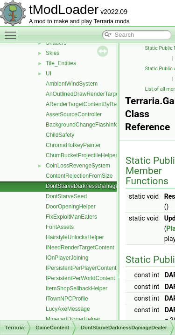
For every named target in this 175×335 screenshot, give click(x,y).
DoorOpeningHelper (71, 206)
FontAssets (60, 227)
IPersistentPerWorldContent (80, 278)
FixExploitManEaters (71, 217)
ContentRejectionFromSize (79, 176)
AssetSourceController (74, 114)
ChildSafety (60, 135)
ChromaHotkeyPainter (73, 145)
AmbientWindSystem (72, 83)
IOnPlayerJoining (67, 258)
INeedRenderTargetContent (80, 247)
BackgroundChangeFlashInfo (82, 124)
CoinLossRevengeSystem (78, 165)
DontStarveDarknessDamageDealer (90, 186)
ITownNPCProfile (67, 298)
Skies (52, 53)
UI (48, 73)
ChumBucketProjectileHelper (81, 155)
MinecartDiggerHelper (73, 319)
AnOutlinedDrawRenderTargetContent (93, 94)
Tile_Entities (61, 63)
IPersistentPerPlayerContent (81, 268)
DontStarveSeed (66, 196)
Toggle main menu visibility (13, 31)
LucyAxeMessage (68, 309)
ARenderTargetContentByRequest (88, 104)
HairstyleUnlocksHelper (75, 237)
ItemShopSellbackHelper (76, 288)
